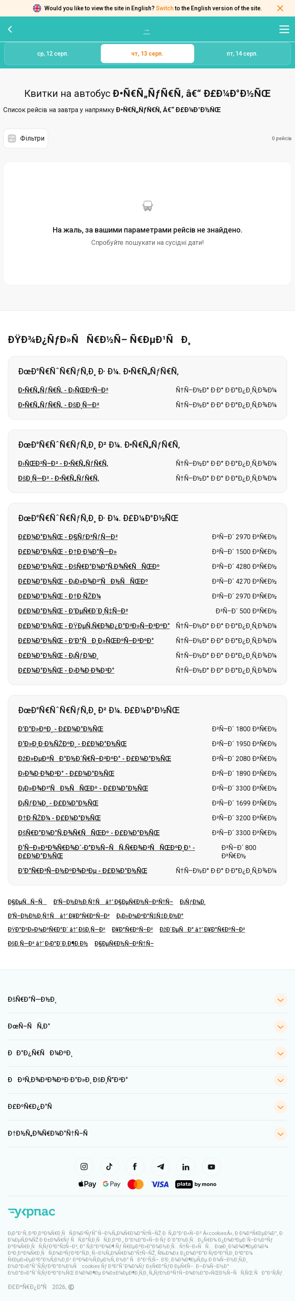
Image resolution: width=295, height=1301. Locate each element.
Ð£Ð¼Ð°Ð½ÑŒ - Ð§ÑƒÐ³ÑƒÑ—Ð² (68, 537)
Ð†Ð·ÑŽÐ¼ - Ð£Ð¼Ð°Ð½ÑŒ (59, 818)
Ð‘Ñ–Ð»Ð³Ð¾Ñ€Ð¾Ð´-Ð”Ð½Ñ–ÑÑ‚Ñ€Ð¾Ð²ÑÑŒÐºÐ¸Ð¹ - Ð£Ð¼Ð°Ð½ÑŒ (106, 852)
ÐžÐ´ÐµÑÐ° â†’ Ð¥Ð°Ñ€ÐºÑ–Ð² (202, 929)
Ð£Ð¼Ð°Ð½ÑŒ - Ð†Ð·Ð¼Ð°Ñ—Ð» (67, 552)
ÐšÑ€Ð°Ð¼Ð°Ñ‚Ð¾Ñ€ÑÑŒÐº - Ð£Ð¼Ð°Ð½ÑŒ (89, 833)
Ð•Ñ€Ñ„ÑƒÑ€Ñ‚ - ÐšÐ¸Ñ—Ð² (58, 405)
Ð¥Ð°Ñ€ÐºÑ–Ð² (132, 929)
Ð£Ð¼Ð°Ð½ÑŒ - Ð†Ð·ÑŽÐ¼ (59, 596)
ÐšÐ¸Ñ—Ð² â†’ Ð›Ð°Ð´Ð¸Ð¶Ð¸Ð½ (48, 943)
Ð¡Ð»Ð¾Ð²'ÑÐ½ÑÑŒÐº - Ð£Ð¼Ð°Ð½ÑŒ (83, 788)
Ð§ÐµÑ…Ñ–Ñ (27, 902)
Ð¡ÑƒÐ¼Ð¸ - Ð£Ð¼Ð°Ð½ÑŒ (58, 803)
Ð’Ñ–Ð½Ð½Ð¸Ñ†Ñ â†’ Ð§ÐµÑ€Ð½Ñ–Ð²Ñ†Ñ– (113, 902)
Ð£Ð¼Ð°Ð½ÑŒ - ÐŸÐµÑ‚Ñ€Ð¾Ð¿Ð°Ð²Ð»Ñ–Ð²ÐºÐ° (94, 626)
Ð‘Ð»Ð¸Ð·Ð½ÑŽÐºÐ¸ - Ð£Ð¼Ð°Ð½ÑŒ (72, 744)
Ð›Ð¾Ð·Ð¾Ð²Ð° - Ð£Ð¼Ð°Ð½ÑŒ (66, 773)
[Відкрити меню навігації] (284, 29)
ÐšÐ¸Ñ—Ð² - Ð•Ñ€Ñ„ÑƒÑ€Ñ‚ (58, 478)
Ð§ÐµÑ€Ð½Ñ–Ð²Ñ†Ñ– (124, 943)
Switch (165, 8)
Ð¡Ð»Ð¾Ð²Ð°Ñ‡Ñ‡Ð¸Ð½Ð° (150, 916)
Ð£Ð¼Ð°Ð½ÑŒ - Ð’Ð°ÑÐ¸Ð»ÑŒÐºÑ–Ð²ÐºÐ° (86, 641)
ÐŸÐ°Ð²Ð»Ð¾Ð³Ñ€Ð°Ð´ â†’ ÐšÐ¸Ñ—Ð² (56, 929)
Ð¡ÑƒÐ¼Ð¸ (193, 902)
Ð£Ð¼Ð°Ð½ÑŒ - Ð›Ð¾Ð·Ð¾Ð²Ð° (66, 670)
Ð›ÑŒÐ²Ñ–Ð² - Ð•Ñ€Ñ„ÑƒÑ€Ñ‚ (63, 463)
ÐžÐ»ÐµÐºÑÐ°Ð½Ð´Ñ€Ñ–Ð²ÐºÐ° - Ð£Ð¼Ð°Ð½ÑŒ (94, 759)
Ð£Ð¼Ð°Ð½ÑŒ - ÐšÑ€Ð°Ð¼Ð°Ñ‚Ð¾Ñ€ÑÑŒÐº (89, 567)
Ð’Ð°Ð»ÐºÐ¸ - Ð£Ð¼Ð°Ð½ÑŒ (60, 729)
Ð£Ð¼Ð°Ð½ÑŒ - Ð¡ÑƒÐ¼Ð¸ (58, 656)
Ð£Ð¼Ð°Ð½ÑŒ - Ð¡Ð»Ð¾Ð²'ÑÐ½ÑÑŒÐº (83, 581)
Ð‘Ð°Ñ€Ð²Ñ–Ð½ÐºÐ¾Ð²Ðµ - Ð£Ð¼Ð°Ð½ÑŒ (82, 871)
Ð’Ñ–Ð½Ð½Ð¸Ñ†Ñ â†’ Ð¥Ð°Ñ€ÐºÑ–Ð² (59, 916)
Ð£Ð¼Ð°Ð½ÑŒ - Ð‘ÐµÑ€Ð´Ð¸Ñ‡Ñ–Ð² (73, 611)
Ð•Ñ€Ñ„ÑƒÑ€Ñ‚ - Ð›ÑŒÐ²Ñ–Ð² (63, 390)
